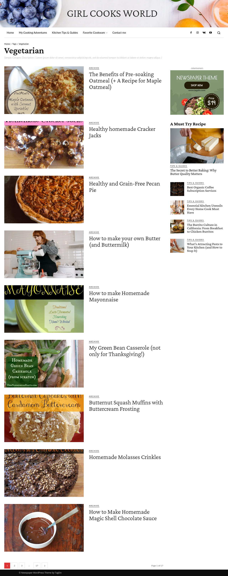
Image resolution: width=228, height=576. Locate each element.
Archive (94, 68)
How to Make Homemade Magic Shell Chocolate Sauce (124, 517)
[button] (219, 33)
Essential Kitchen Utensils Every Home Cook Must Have (204, 208)
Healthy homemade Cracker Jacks (116, 131)
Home (7, 44)
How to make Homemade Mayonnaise (124, 296)
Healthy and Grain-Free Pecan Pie (122, 186)
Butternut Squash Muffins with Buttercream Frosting (126, 405)
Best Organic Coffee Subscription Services (201, 188)
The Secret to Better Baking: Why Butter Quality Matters (197, 172)
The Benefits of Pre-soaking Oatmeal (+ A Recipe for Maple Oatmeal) (119, 83)
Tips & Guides (178, 166)
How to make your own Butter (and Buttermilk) (122, 241)
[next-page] (45, 566)
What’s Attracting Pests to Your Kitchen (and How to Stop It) (204, 246)
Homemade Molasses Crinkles (119, 460)
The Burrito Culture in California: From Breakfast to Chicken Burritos (204, 227)
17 (37, 565)
